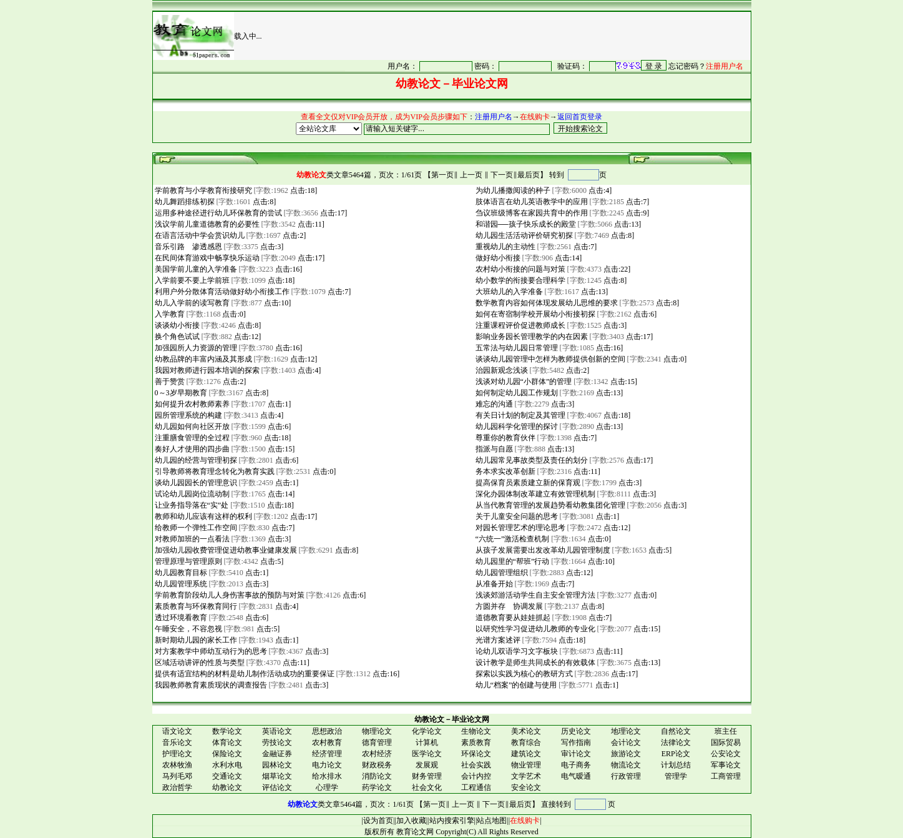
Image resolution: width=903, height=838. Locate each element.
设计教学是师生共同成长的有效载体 (534, 662)
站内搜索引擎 (451, 820)
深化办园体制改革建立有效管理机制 (534, 494)
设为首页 (378, 820)
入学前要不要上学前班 (191, 280)
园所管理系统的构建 (187, 415)
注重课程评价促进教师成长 (519, 325)
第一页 (442, 174)
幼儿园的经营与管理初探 (195, 460)
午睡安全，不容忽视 (187, 628)
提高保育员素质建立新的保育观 (527, 482)
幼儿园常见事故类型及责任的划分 (531, 460)
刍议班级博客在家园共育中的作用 (531, 213)
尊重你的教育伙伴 (504, 437)
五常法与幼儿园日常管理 (516, 347)
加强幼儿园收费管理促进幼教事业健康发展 (225, 550)
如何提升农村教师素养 (191, 404)
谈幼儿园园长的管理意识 (195, 482)
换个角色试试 (176, 336)
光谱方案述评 (497, 640)
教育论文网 (415, 831)
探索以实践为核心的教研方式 (523, 673)
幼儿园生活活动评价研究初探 (523, 235)
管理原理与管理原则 (187, 561)
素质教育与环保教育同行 (195, 606)
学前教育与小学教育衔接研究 (202, 190)
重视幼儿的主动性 (504, 246)
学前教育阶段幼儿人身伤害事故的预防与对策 (229, 595)
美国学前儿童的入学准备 (195, 269)
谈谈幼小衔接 (176, 325)
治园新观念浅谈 (501, 370)
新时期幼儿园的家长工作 (195, 640)
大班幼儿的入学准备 (508, 291)
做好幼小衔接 (497, 258)
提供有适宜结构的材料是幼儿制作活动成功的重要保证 (243, 673)
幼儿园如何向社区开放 (191, 426)
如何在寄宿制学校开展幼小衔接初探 (534, 314)
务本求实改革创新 (504, 471)
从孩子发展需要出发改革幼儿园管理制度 (542, 550)
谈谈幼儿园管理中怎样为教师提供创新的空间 (549, 359)
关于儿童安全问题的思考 (516, 516)
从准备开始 (493, 583)
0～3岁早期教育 (180, 392)
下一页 (502, 174)
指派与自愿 (493, 449)
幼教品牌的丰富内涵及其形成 (202, 359)
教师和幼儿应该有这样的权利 (202, 516)
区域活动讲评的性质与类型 (199, 662)
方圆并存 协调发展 (508, 606)
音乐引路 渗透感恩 (187, 246)
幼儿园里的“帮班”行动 (512, 561)
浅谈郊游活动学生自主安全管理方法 (534, 595)
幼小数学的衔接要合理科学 (519, 280)
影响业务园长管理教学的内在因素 (531, 336)
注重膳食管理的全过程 (191, 437)
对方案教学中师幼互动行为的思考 (210, 651)
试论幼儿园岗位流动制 (191, 494)
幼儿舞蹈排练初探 (184, 201)
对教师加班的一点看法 (191, 539)
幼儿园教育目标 (180, 572)
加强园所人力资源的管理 (195, 347)
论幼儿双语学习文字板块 (516, 651)
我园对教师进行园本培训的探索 (206, 370)
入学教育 (169, 314)
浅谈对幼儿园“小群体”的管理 (523, 381)
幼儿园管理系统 (180, 583)
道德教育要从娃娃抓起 (512, 617)
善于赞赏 (169, 381)
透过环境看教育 (180, 617)
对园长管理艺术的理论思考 (519, 527)
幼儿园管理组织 (501, 572)
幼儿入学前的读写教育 (191, 302)
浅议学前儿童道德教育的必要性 (206, 224)
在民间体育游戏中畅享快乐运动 (206, 258)
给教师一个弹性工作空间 (195, 527)
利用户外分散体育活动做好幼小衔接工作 (221, 291)
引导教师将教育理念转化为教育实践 (214, 471)
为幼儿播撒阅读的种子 (512, 190)
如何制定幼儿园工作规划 (516, 392)
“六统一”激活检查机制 (512, 539)
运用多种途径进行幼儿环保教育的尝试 (217, 213)
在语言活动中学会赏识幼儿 (199, 235)
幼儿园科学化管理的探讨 (516, 426)
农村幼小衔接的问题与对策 (519, 269)
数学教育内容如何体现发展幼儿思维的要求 (546, 302)
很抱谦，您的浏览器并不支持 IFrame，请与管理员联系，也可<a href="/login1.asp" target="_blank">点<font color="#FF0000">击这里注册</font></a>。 (548, 65)
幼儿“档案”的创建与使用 (515, 685)
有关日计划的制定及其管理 (519, 415)
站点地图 (492, 820)
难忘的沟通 (493, 404)
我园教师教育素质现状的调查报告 (210, 685)
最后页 (528, 174)
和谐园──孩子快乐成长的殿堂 (525, 224)
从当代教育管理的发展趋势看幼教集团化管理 (549, 505)
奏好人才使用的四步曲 (191, 449)
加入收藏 (411, 820)
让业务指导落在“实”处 (191, 505)
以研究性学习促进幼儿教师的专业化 (534, 628)
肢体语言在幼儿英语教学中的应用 (531, 201)
